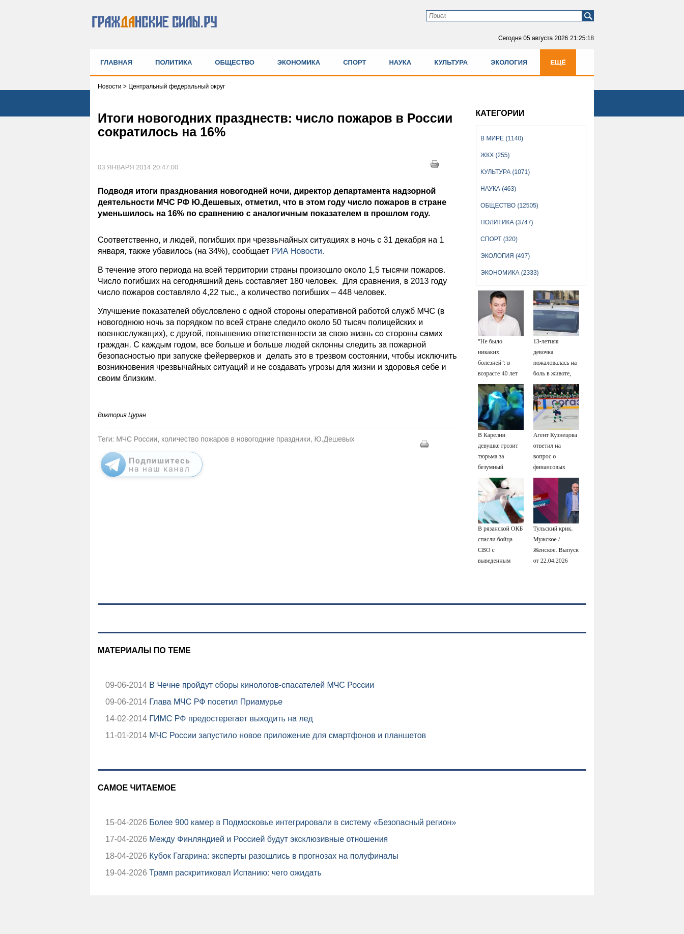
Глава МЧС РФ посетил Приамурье (214, 701)
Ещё (558, 62)
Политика (173, 62)
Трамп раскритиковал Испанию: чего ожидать (234, 872)
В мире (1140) (501, 138)
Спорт (354, 62)
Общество (234, 62)
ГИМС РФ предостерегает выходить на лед (230, 718)
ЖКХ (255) (494, 155)
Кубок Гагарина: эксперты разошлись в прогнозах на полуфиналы (272, 856)
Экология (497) (505, 255)
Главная (116, 62)
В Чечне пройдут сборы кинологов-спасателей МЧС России (260, 685)
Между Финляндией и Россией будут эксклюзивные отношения (267, 839)
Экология (509, 62)
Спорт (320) (499, 239)
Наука (400, 62)
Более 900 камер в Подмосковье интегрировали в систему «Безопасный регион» (301, 822)
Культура (451, 62)
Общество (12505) (509, 205)
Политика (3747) (506, 222)
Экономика (298, 62)
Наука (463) (498, 188)
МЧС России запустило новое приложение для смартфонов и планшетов (286, 735)
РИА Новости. (298, 251)
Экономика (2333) (509, 272)
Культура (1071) (505, 172)
